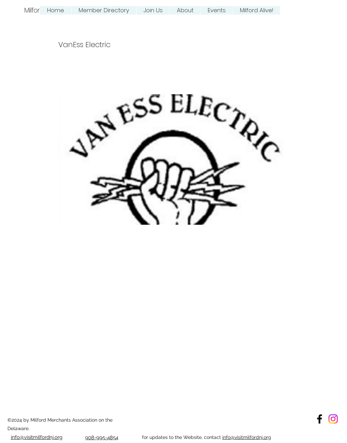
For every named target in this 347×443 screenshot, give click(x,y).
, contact (212, 437)
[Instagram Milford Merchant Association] (333, 419)
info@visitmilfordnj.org (246, 437)
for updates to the (162, 437)
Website (192, 437)
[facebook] (319, 419)
